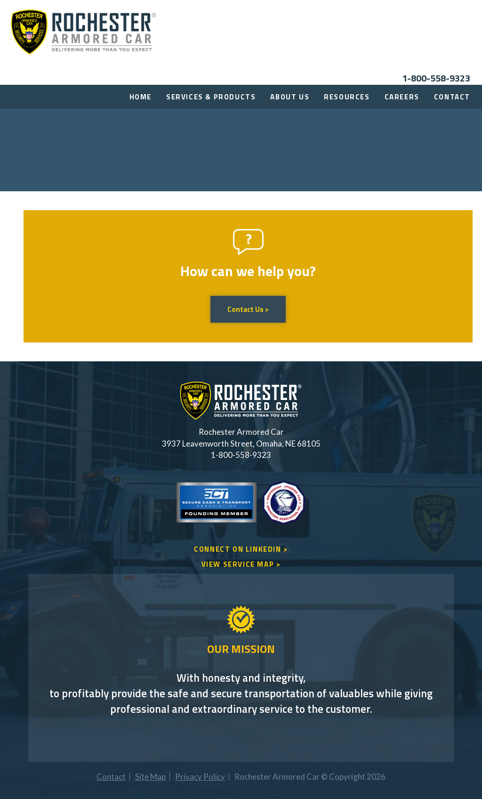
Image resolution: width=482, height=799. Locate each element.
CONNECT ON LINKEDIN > (241, 549)
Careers (402, 96)
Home (140, 96)
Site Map (150, 777)
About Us (289, 96)
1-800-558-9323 (436, 78)
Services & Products (211, 96)
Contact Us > (248, 309)
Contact (452, 96)
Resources (347, 96)
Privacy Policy (200, 777)
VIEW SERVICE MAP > (241, 564)
